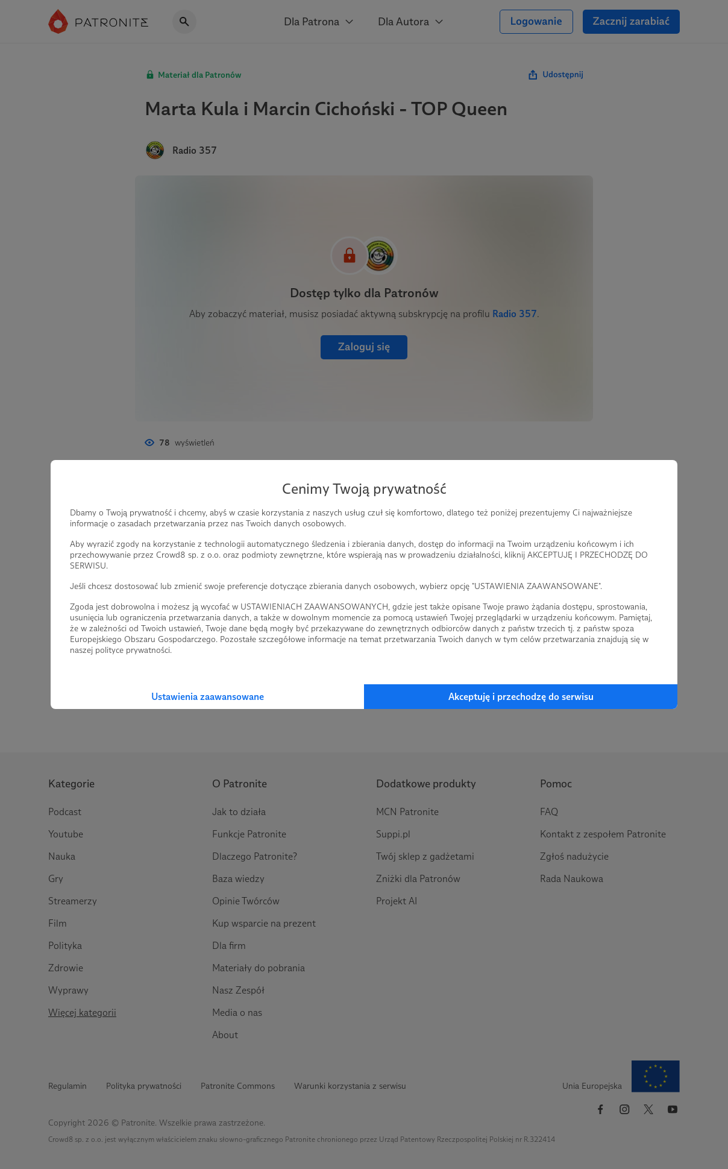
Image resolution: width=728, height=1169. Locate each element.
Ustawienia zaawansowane (207, 696)
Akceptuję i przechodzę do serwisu (521, 696)
